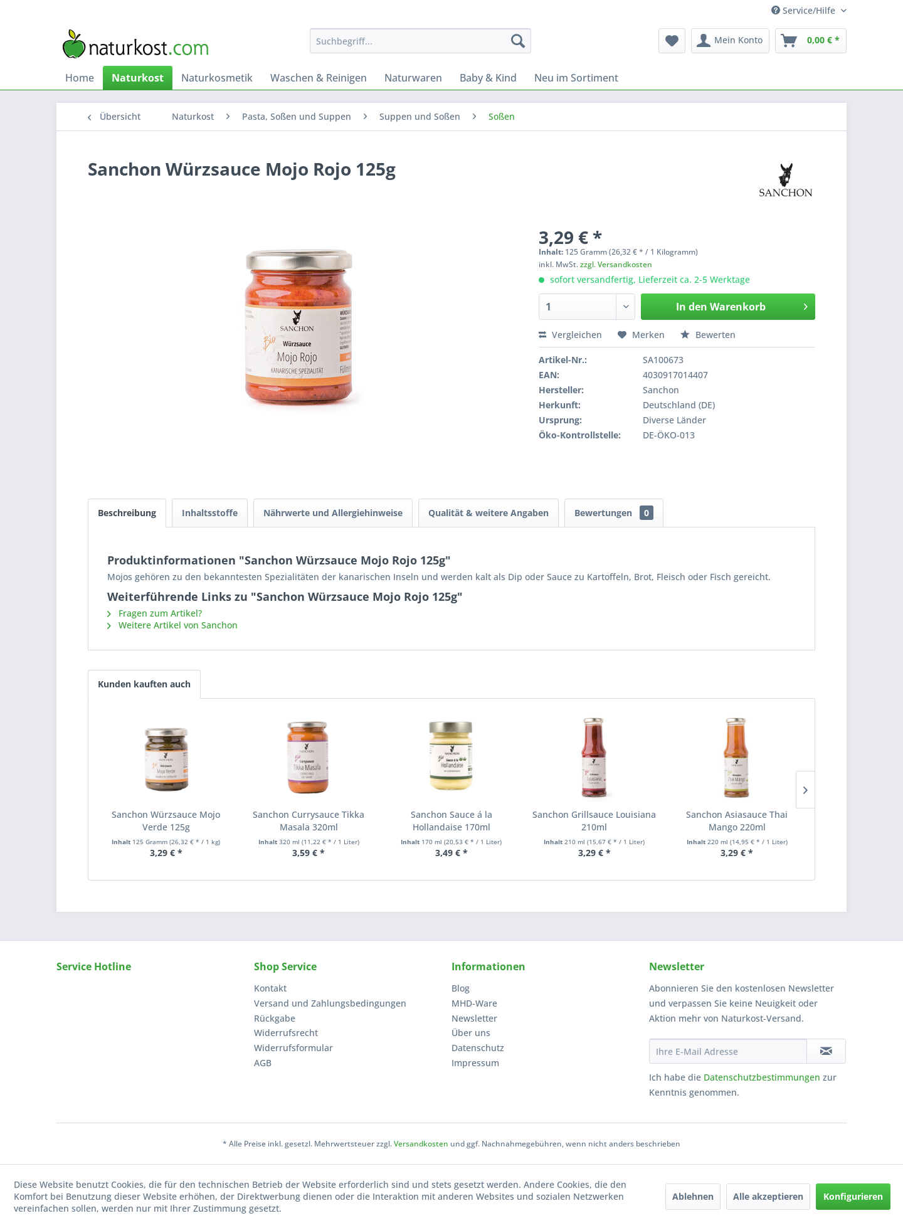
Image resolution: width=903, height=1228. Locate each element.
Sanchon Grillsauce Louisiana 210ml (594, 820)
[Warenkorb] (811, 40)
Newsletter (474, 1018)
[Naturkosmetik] (216, 78)
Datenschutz (478, 1048)
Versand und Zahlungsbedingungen (330, 1003)
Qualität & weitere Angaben (488, 513)
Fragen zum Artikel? (154, 613)
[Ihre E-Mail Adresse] (728, 1051)
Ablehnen (693, 1196)
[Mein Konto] (730, 40)
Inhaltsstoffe (210, 513)
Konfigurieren (853, 1196)
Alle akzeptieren (768, 1196)
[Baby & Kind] (488, 78)
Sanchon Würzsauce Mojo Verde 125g (166, 820)
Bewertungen (613, 512)
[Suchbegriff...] (420, 40)
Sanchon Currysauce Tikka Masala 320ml (308, 820)
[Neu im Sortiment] (576, 78)
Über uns (471, 1033)
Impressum (475, 1063)
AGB (263, 1063)
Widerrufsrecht (286, 1033)
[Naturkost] (137, 78)
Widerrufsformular (293, 1048)
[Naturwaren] (413, 78)
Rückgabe (274, 1018)
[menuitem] (420, 40)
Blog (461, 988)
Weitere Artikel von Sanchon (172, 625)
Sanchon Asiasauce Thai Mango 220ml (737, 820)
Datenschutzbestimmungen (762, 1077)
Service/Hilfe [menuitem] (804, 10)
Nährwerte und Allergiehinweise (333, 513)
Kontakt (270, 988)
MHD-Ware (474, 1003)
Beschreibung (127, 513)
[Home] (79, 78)
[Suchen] (518, 40)
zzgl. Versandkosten (616, 264)
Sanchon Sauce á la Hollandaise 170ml (451, 820)
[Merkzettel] (671, 40)
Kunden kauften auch (144, 684)
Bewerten (708, 335)
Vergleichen (570, 335)
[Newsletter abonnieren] (826, 1051)
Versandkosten (421, 1143)
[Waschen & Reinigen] (318, 78)
